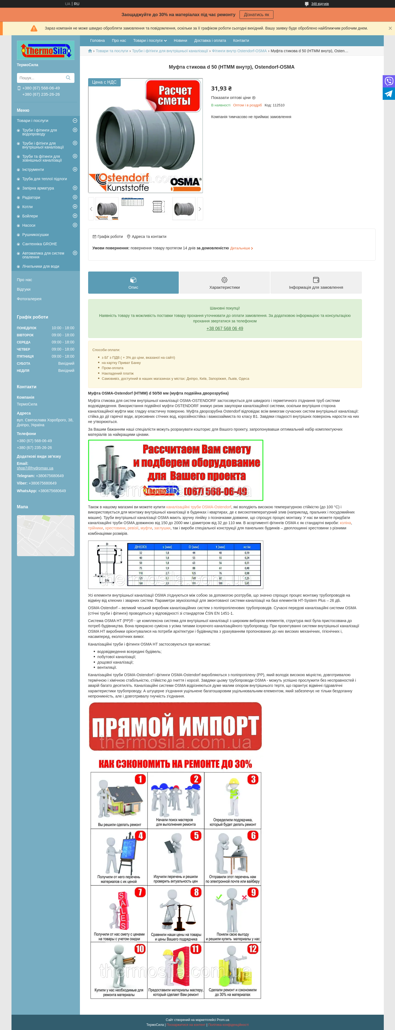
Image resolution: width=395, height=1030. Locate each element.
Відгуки (24, 289)
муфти (146, 528)
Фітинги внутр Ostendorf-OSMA (239, 51)
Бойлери (30, 216)
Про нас (24, 279)
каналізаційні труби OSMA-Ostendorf (198, 507)
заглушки (162, 528)
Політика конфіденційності (228, 1025)
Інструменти (33, 169)
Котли (27, 207)
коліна (345, 523)
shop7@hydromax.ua (35, 468)
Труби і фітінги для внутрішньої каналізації (43, 145)
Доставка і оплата (210, 40)
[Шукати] (68, 78)
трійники (95, 528)
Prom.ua (223, 1020)
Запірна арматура (38, 188)
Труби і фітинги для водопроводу (39, 132)
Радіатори (31, 197)
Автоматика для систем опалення (43, 255)
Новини (180, 40)
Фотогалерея (29, 298)
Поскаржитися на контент (185, 1025)
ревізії (133, 528)
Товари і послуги (32, 120)
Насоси (29, 225)
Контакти (241, 40)
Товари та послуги (112, 51)
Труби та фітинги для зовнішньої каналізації (42, 158)
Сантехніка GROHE (39, 244)
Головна (97, 40)
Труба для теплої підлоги (44, 179)
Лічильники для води (40, 266)
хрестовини (115, 528)
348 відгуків (320, 4)
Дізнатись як (256, 14)
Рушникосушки (35, 234)
